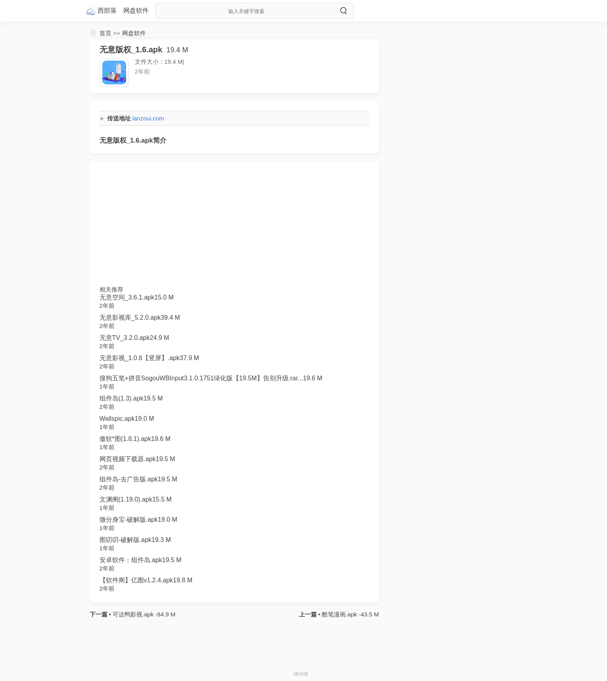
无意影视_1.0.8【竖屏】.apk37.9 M (149, 358)
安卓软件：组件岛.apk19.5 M (141, 560)
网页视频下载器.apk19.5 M (137, 459)
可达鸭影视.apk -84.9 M (143, 614)
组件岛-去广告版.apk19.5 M (138, 479)
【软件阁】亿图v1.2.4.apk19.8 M (146, 580)
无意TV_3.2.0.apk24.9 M (134, 337)
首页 (105, 33)
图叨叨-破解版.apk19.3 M (135, 539)
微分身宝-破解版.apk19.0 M (138, 519)
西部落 (107, 10)
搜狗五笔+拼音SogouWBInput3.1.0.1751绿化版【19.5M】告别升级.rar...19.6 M (211, 378)
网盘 (136, 10)
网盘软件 (134, 33)
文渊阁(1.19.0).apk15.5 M (136, 499)
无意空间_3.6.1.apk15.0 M (137, 297)
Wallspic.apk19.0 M (127, 418)
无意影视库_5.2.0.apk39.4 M (140, 317)
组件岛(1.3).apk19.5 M (131, 398)
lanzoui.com (148, 118)
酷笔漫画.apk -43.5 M (349, 614)
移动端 (301, 674)
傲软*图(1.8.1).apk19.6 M (135, 438)
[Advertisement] (234, 226)
